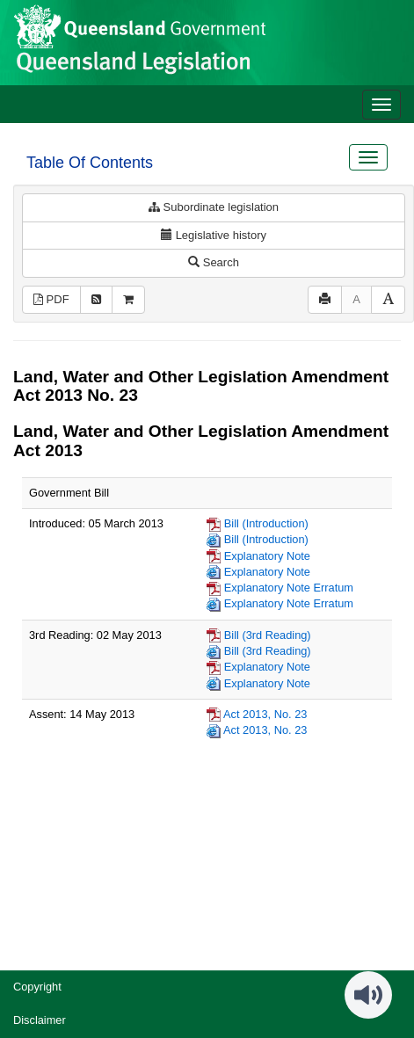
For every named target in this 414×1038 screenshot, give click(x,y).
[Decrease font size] (356, 300)
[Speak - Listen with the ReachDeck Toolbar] (368, 995)
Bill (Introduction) (266, 523)
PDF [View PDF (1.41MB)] (51, 299)
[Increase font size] (388, 300)
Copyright (37, 986)
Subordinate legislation (214, 207)
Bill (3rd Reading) (267, 635)
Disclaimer (39, 1020)
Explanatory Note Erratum (288, 587)
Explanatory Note (267, 556)
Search (213, 262)
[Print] (325, 300)
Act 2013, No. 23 (265, 714)
